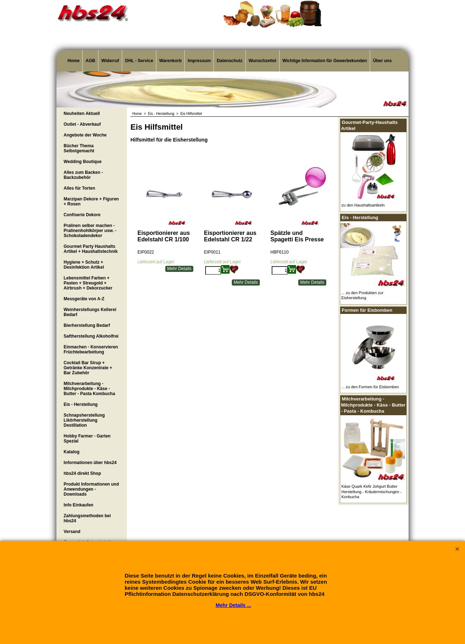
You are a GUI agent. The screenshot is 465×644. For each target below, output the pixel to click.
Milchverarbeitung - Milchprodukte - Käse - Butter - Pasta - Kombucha (373, 404)
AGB (90, 60)
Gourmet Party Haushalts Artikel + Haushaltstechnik (91, 249)
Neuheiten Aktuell (82, 113)
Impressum (199, 60)
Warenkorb (170, 60)
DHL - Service (139, 60)
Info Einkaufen (78, 505)
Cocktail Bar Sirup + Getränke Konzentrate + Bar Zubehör (88, 367)
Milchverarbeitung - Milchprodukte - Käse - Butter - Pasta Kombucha (89, 388)
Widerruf (110, 60)
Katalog (71, 451)
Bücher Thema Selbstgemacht (79, 148)
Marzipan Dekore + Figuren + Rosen (91, 201)
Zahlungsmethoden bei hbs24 (87, 518)
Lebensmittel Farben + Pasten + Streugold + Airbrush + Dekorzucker (88, 283)
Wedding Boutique (83, 161)
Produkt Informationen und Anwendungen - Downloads (91, 489)
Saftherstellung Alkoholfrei (91, 336)
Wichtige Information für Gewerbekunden (324, 60)
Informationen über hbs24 (90, 462)
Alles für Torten (79, 188)
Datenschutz (229, 60)
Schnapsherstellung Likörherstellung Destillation (84, 420)
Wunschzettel (262, 60)
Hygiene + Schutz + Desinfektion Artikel (84, 265)
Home (73, 60)
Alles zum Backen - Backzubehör (83, 175)
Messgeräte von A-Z (84, 298)
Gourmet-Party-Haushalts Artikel (369, 125)
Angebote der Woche (85, 135)
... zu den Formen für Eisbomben (370, 387)
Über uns (382, 60)
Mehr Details (179, 268)
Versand (72, 531)
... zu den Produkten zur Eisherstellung (362, 295)
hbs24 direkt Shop (82, 473)
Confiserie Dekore (82, 214)
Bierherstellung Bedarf (87, 325)
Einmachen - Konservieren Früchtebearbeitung (91, 349)
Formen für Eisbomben (367, 310)
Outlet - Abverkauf (82, 124)
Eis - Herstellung (81, 404)
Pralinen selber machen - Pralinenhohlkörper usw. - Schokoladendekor (90, 230)
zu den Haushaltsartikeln (363, 205)
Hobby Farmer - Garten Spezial (87, 439)
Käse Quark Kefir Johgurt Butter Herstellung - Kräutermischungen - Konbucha (371, 491)
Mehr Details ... (233, 605)
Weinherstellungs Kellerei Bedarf (90, 312)
